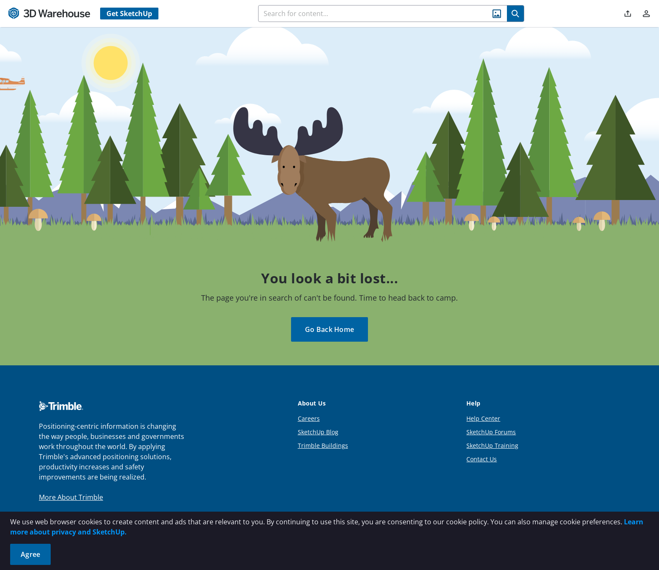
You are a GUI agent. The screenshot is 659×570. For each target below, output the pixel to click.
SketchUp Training (492, 445)
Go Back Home (329, 329)
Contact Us (481, 459)
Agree (30, 554)
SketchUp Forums (491, 432)
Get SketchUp (129, 13)
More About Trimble (71, 497)
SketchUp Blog (318, 432)
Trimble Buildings (323, 445)
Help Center (483, 418)
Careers (309, 418)
